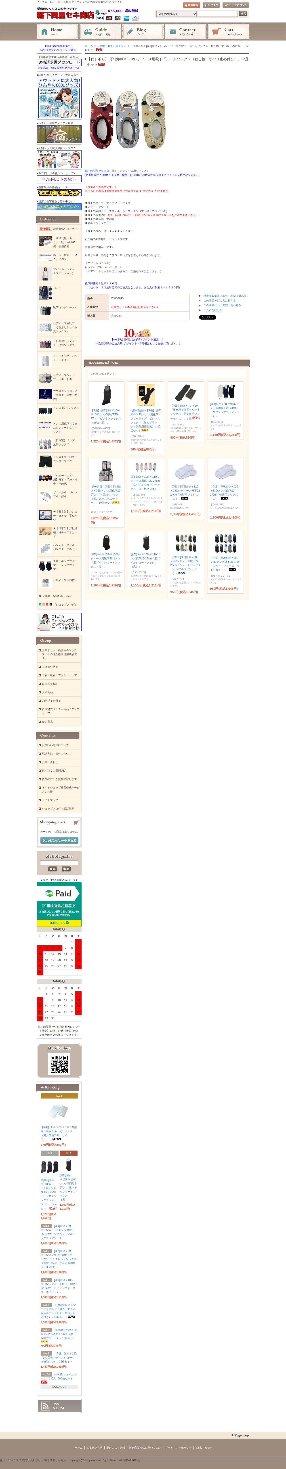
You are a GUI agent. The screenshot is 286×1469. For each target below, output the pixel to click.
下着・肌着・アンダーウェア (59, 675)
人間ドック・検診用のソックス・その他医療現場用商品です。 (59, 654)
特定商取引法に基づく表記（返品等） (226, 295)
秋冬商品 (47, 721)
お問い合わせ (186, 32)
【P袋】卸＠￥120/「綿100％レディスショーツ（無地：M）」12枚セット (59, 1357)
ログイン (211, 5)
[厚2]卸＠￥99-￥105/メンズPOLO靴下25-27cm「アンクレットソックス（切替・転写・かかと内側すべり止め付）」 (59, 1259)
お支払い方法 (94, 1447)
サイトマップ (50, 800)
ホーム (58, 32)
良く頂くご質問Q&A (54, 770)
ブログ (143, 32)
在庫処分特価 (50, 666)
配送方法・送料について (57, 753)
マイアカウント (235, 5)
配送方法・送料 (115, 1447)
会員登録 (191, 5)
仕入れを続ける (213, 310)
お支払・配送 (100, 32)
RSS (55, 1404)
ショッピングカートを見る (59, 840)
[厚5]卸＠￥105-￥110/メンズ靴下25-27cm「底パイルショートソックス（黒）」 (68, 1187)
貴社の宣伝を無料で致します (59, 779)
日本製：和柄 (50, 683)
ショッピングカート (228, 32)
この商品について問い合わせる (222, 305)
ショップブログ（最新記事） (59, 808)
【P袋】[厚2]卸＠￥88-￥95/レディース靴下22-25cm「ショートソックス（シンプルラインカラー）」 (185, 565)
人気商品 (47, 692)
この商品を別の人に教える (220, 300)
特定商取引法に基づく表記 (145, 1447)
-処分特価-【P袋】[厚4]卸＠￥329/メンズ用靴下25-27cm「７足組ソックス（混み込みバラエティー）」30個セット (106, 494)
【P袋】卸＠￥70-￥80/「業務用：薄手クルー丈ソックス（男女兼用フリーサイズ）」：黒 (185, 412)
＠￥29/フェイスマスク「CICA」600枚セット (59, 1378)
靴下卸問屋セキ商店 (97, 170)
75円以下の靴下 (51, 700)
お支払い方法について (55, 745)
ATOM (58, 1408)
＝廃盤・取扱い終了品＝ (111, 46)
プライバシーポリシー (178, 1447)
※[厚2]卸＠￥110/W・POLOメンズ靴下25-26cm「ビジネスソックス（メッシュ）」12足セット (49, 1194)
